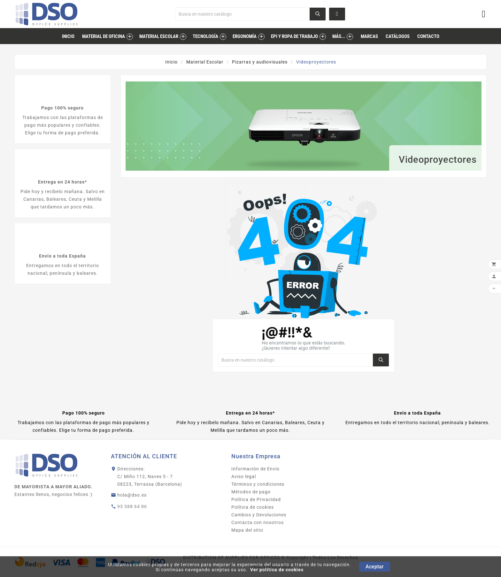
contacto (428, 36)
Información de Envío (255, 468)
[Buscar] (242, 14)
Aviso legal (243, 476)
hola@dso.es (132, 495)
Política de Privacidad (256, 499)
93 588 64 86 (132, 506)
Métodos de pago (251, 491)
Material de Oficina (103, 36)
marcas (369, 36)
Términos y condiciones (257, 484)
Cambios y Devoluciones (258, 514)
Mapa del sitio (247, 530)
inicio (68, 36)
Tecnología (205, 36)
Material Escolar (158, 36)
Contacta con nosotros (257, 522)
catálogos (398, 36)
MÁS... (338, 36)
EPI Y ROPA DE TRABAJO (294, 36)
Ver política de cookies (277, 569)
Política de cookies (252, 507)
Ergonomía (245, 36)
